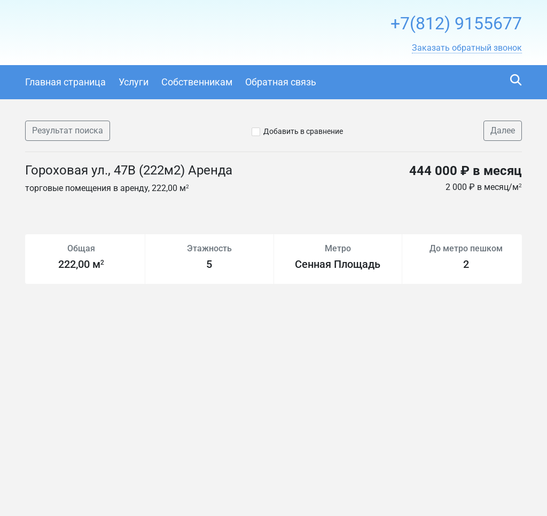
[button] (467, 48)
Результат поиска (67, 130)
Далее (502, 130)
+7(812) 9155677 (456, 23)
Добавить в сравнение (303, 131)
